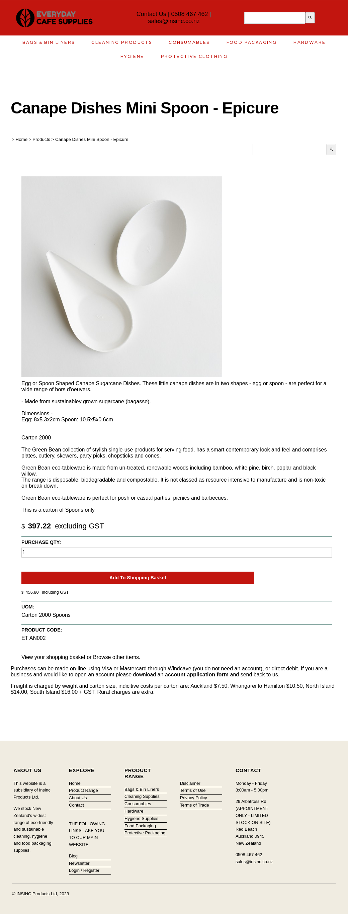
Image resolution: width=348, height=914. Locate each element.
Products (41, 139)
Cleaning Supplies (142, 796)
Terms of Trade (194, 805)
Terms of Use (193, 790)
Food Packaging (252, 42)
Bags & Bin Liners (48, 42)
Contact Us (151, 14)
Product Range (83, 790)
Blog (73, 855)
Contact (76, 805)
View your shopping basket (53, 657)
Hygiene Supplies (141, 818)
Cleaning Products (121, 42)
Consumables (189, 42)
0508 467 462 (189, 14)
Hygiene (132, 56)
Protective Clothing (194, 56)
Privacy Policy (193, 797)
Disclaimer (190, 783)
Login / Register (84, 870)
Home (22, 139)
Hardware (309, 42)
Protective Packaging (144, 832)
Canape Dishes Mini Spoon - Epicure (91, 139)
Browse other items (116, 657)
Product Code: (41, 630)
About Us (78, 797)
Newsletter (79, 863)
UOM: (27, 606)
